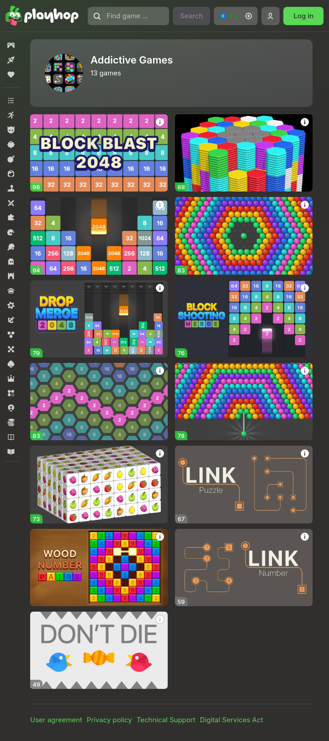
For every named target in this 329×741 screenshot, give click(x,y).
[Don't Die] (99, 650)
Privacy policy (109, 719)
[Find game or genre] (128, 16)
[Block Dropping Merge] (99, 235)
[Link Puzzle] (244, 484)
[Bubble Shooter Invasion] (244, 401)
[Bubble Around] (244, 235)
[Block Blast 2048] (99, 153)
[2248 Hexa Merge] (99, 401)
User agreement (56, 719)
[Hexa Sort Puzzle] (244, 153)
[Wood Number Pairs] (99, 567)
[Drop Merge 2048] (99, 318)
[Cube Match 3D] (99, 484)
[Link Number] (244, 567)
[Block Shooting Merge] (244, 318)
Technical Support (166, 719)
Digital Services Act (231, 719)
